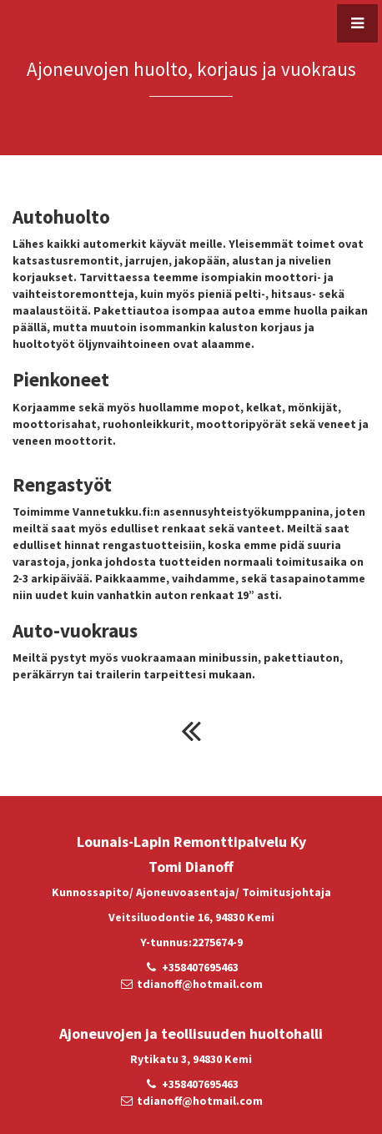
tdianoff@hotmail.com (200, 983)
